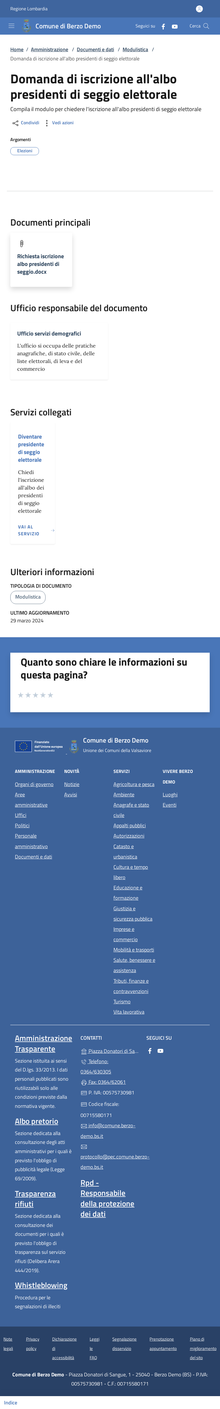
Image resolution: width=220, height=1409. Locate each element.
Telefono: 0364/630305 (95, 1066)
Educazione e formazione (127, 893)
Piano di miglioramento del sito (203, 1348)
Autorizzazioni (128, 836)
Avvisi (70, 794)
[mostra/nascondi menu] (11, 25)
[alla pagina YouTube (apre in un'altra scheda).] (172, 25)
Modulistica (135, 49)
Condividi (25, 123)
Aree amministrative (31, 800)
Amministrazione (49, 49)
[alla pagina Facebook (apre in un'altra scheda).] (161, 25)
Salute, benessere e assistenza (134, 965)
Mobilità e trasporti (133, 950)
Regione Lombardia (29, 8)
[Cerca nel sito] (206, 26)
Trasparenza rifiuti (35, 1198)
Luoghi (170, 794)
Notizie (71, 784)
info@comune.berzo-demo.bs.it (107, 1131)
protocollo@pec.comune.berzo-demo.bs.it (109, 1157)
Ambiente (123, 794)
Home (16, 49)
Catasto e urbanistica (125, 851)
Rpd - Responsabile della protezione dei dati (107, 1198)
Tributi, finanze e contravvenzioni (131, 986)
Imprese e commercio (125, 934)
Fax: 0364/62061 (103, 1082)
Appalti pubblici (129, 825)
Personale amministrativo (31, 841)
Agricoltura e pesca (133, 784)
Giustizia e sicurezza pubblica (132, 914)
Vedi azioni (58, 123)
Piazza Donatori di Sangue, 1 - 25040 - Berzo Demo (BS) (109, 1050)
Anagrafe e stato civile (131, 810)
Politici (22, 825)
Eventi (169, 805)
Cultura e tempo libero (130, 872)
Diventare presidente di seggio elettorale (31, 448)
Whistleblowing (41, 1285)
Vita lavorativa (128, 1012)
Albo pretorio (36, 1121)
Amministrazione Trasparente (43, 1043)
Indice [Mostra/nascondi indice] (10, 1402)
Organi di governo (34, 784)
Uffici (20, 815)
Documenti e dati (95, 49)
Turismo (122, 1001)
